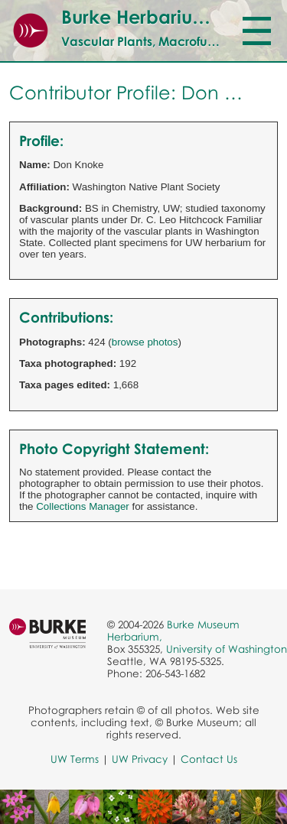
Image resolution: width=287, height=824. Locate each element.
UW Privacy (140, 759)
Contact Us (209, 759)
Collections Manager (82, 506)
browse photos (145, 342)
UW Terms (75, 759)
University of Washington (226, 649)
